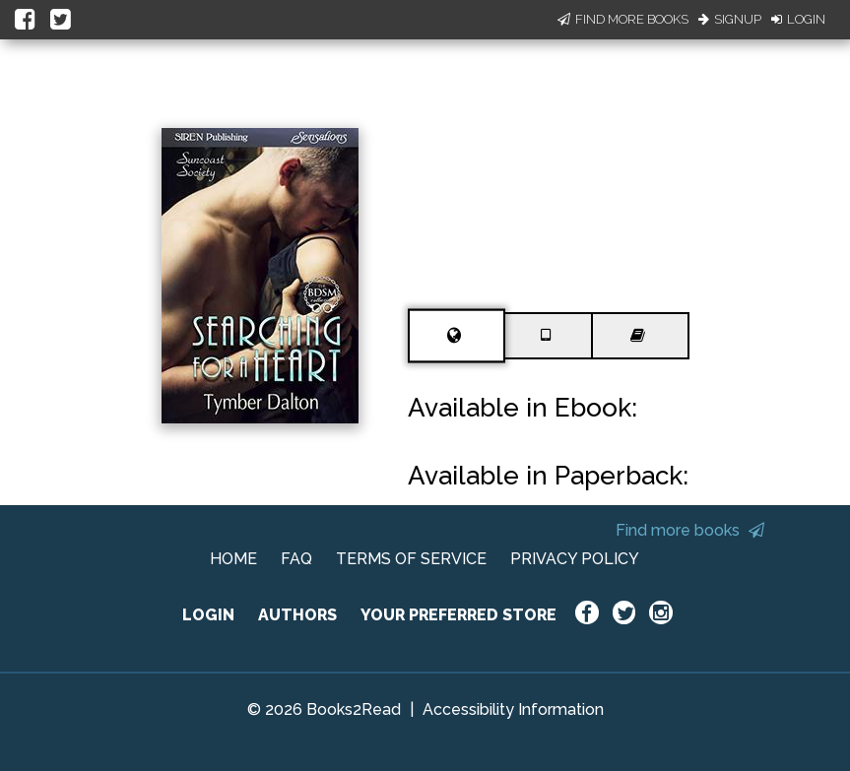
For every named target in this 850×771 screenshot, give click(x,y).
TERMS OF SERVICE (411, 558)
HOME (233, 558)
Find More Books (622, 19)
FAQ (296, 558)
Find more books (690, 530)
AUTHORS (297, 615)
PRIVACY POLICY (574, 558)
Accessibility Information (513, 709)
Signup (729, 19)
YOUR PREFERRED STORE (458, 615)
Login (798, 19)
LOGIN (208, 615)
